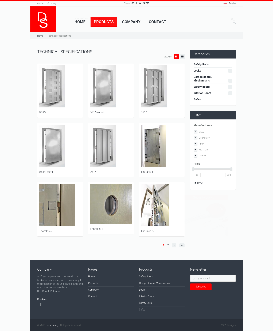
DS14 (93, 171)
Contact (41, 3)
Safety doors (202, 86)
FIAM (201, 143)
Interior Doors (202, 93)
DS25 (42, 112)
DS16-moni (97, 112)
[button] (174, 245)
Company (52, 3)
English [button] (230, 3)
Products (104, 22)
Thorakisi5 (45, 231)
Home (80, 22)
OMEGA (203, 155)
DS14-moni (46, 171)
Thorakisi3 (147, 231)
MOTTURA (204, 149)
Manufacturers (203, 125)
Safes (197, 99)
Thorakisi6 (147, 171)
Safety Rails (201, 64)
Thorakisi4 (96, 229)
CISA (201, 132)
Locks (197, 70)
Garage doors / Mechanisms (203, 78)
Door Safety (204, 138)
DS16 (144, 112)
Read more (43, 299)
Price (197, 163)
